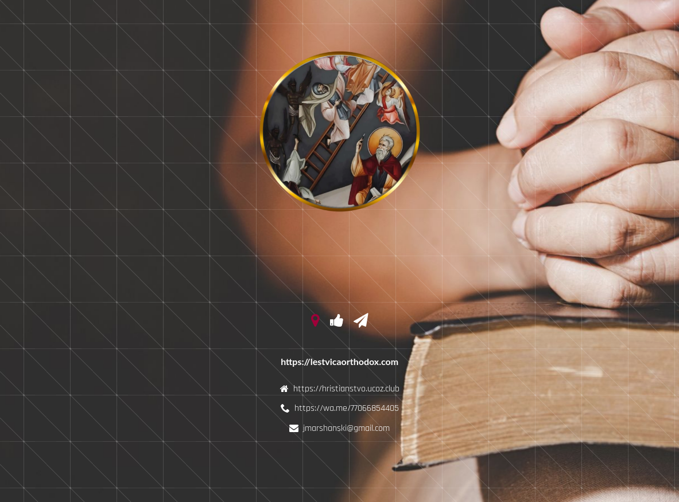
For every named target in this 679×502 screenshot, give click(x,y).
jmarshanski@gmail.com (346, 428)
